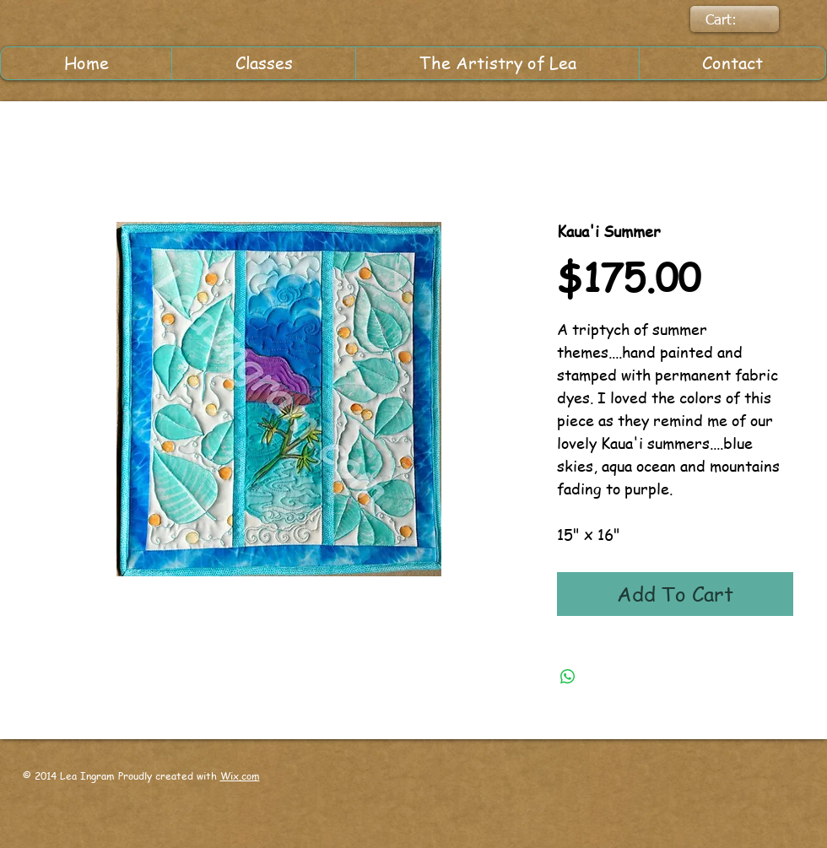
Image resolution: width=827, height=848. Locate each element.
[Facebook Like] (490, 790)
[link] (732, 19)
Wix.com (240, 776)
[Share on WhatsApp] (568, 677)
